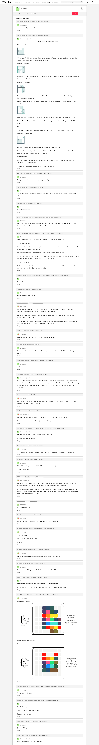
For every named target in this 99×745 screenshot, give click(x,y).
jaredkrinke (32, 459)
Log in (87, 2)
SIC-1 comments (21, 459)
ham (33, 410)
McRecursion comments (22, 394)
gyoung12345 (38, 360)
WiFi (35, 721)
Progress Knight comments (23, 360)
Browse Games (18, 2)
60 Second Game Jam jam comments (25, 528)
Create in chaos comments (23, 330)
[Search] (81, 2)
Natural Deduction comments (23, 735)
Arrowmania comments (22, 445)
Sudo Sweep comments (22, 21)
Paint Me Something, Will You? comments (26, 594)
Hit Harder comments (22, 410)
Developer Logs (46, 2)
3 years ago (23, 739)
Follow (75, 13)
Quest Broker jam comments (23, 577)
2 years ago (23, 177)
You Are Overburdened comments (24, 700)
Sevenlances (40, 700)
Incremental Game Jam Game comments (26, 428)
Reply (18, 30)
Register (94, 2)
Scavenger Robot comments (23, 374)
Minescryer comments (22, 203)
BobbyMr (35, 21)
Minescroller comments (22, 303)
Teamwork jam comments (22, 563)
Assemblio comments (22, 289)
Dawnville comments (21, 344)
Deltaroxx (41, 217)
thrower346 (43, 428)
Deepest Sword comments (23, 721)
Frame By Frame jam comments (24, 514)
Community (55, 2)
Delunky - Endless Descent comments (25, 217)
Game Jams (27, 2)
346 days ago (23, 25)
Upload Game (35, 2)
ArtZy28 (43, 686)
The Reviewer (42, 233)
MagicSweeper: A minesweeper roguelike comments (28, 275)
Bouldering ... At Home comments (24, 173)
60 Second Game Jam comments (24, 549)
